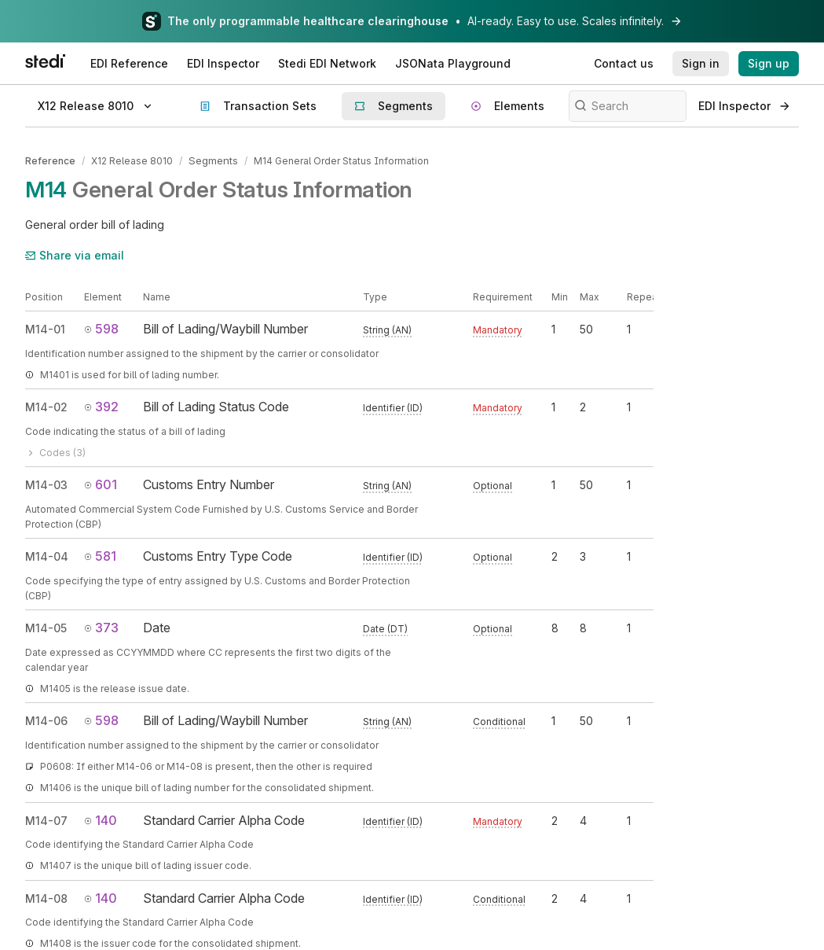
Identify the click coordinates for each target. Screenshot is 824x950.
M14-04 (46, 555)
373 (101, 626)
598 (101, 328)
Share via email (74, 253)
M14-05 (46, 626)
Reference (50, 160)
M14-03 (46, 483)
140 (100, 819)
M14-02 (46, 406)
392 (101, 406)
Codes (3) (55, 451)
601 (100, 483)
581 (100, 554)
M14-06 (46, 720)
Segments (212, 160)
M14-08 (46, 897)
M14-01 (45, 328)
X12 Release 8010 (132, 160)
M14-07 (46, 819)
